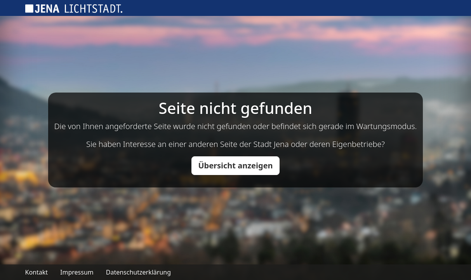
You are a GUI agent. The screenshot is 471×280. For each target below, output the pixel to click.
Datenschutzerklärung (138, 272)
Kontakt (36, 272)
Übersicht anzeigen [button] (235, 165)
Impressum (77, 272)
